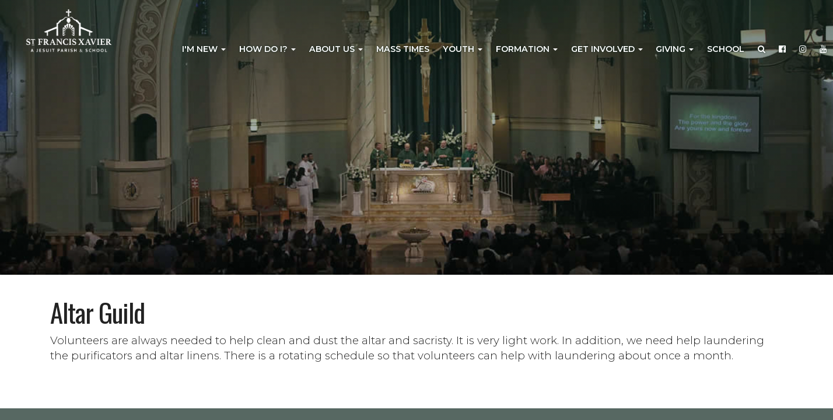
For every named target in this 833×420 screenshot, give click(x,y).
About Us (336, 49)
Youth (462, 49)
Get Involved (607, 49)
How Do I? (267, 49)
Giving (675, 49)
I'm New (204, 49)
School (725, 49)
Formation (527, 49)
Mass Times (402, 49)
